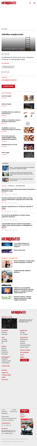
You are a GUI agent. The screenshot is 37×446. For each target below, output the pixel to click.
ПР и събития (24, 334)
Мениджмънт (6, 357)
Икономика (5, 353)
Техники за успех (6, 360)
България (5, 330)
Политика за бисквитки (8, 420)
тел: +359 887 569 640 (7, 433)
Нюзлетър (24, 360)
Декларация (5, 413)
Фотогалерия (24, 339)
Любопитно (24, 337)
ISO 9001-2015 (13, 411)
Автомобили (24, 352)
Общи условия (5, 416)
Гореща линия (6, 375)
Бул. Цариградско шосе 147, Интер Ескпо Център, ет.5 (9, 431)
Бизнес (4, 346)
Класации (22, 341)
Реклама (22, 332)
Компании (4, 350)
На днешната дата (25, 345)
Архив (3, 377)
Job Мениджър (5, 362)
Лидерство (5, 359)
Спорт (22, 354)
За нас (3, 409)
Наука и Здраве (25, 350)
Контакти (5, 379)
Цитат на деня (24, 347)
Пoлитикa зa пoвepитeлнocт (9, 418)
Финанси (4, 348)
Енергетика (5, 352)
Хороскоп (22, 343)
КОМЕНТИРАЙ (8, 86)
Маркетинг (23, 330)
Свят (3, 337)
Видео (22, 357)
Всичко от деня (7, 317)
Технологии (5, 365)
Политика (4, 332)
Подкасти (5, 372)
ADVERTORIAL (5, 163)
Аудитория (4, 411)
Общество (5, 334)
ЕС (2, 343)
